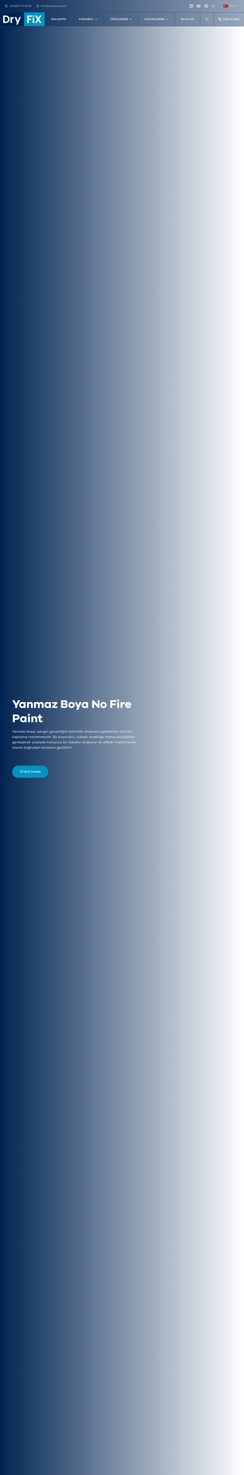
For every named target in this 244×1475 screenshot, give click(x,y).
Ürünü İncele (30, 771)
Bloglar (187, 19)
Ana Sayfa (58, 19)
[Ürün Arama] (207, 19)
